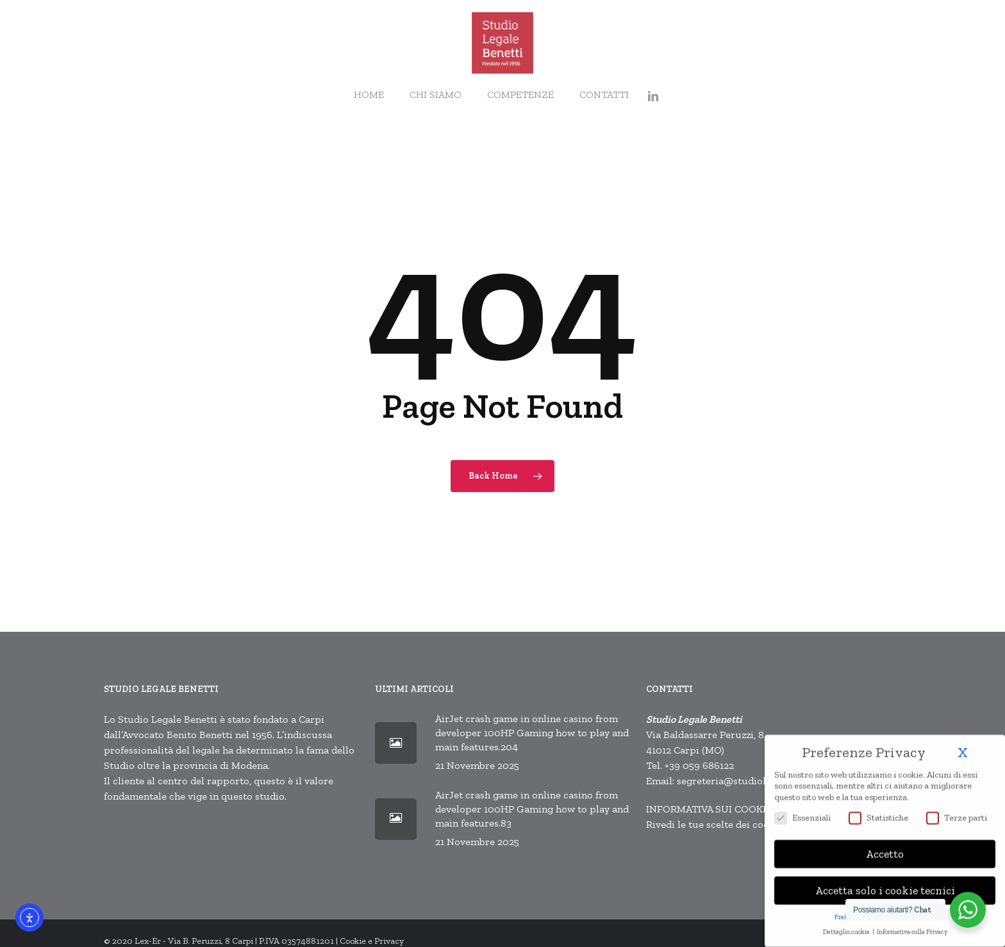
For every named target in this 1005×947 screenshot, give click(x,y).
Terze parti (956, 811)
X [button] (963, 746)
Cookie (353, 940)
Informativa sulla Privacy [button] (912, 925)
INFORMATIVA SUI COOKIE (709, 809)
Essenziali (802, 811)
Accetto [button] (885, 848)
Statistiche (878, 811)
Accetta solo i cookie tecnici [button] (885, 884)
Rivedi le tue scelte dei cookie (714, 824)
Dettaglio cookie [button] (847, 925)
